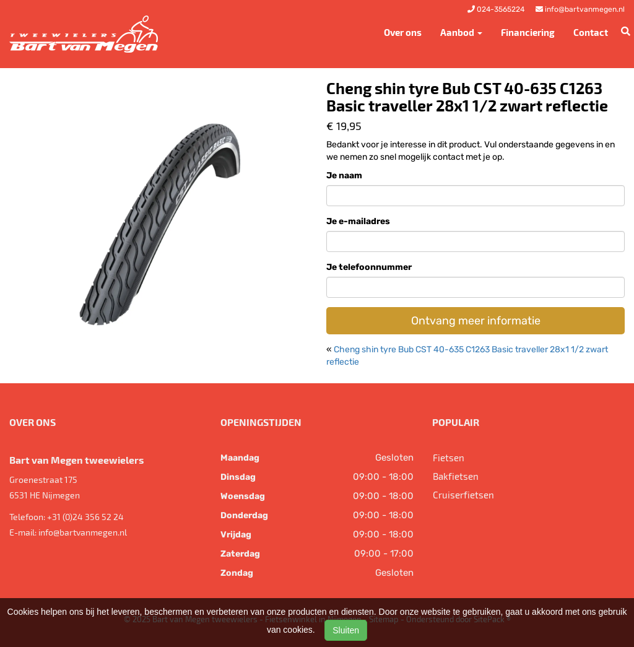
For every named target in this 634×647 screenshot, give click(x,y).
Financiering (528, 32)
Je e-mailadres (358, 221)
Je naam (344, 175)
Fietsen (448, 457)
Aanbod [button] (461, 32)
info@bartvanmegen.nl (82, 532)
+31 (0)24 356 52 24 (85, 516)
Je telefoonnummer (369, 267)
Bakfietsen (456, 476)
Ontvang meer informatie (476, 321)
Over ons (403, 32)
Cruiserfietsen (463, 494)
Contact (590, 32)
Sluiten (345, 630)
